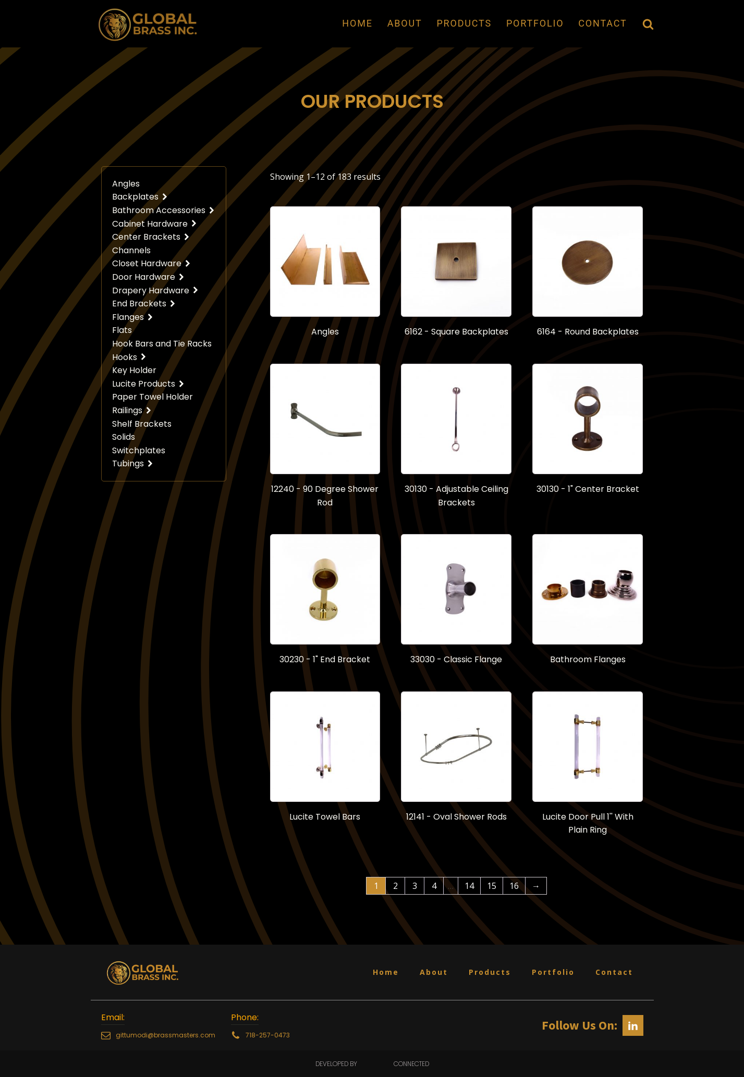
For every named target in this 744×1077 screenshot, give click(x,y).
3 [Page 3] (414, 886)
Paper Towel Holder (152, 397)
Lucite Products (148, 384)
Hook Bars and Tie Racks (162, 344)
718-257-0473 (268, 1035)
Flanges (133, 317)
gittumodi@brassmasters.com (165, 1035)
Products (463, 23)
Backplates (140, 197)
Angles (126, 184)
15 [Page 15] (491, 886)
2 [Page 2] (395, 886)
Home (357, 23)
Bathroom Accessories (163, 210)
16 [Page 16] (514, 886)
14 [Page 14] (469, 886)
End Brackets (144, 304)
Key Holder (134, 370)
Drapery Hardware (155, 290)
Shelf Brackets (142, 424)
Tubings (133, 463)
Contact (602, 23)
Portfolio (535, 23)
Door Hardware (148, 277)
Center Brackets (151, 237)
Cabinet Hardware (155, 224)
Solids (123, 437)
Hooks (129, 357)
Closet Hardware (151, 263)
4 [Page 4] (434, 886)
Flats (122, 330)
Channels (131, 250)
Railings (132, 410)
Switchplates (138, 450)
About (404, 23)
